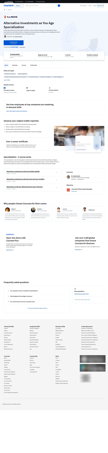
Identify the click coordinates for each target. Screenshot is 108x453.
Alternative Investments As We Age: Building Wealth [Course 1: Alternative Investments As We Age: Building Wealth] (23, 171)
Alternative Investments (9, 73)
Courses (24, 65)
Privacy (57, 365)
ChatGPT (6, 328)
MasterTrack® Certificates (9, 374)
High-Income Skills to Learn (87, 330)
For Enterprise (7, 378)
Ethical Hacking (7, 339)
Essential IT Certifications (87, 328)
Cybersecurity (7, 335)
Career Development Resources (88, 344)
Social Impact (7, 388)
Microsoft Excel (33, 344)
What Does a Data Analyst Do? (88, 342)
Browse (9, 9)
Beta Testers (32, 362)
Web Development (8, 349)
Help (57, 367)
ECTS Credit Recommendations (11, 392)
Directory (58, 376)
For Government (8, 381)
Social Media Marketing (61, 349)
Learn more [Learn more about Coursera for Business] (79, 249)
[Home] (4, 9)
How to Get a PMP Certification (88, 333)
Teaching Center (33, 372)
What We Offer (7, 360)
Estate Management (22, 73)
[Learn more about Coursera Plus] (22, 47)
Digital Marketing (59, 330)
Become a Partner (8, 385)
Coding (5, 330)
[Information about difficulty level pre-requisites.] (51, 57)
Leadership (6, 362)
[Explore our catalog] (19, 5)
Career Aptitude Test (86, 346)
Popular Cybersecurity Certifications (89, 337)
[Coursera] (8, 5)
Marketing (58, 344)
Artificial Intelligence (34, 328)
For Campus (7, 383)
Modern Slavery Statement (62, 381)
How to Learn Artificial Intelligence (89, 335)
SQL (31, 349)
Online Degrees (83, 5)
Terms (57, 362)
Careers (90, 5)
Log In (94, 5)
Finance (57, 335)
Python (5, 346)
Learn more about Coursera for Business (16, 111)
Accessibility (58, 369)
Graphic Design (59, 339)
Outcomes (14, 65)
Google (57, 337)
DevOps (6, 337)
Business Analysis (34, 333)
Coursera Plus (7, 369)
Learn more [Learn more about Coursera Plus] (10, 250)
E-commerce (58, 333)
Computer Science (8, 333)
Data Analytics (33, 335)
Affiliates (57, 378)
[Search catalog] (42, 5)
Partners (32, 360)
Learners (32, 358)
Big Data (32, 330)
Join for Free (100, 5)
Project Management (60, 346)
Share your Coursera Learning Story (89, 349)
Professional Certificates (9, 372)
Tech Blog (32, 369)
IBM (56, 342)
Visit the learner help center (81, 294)
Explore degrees (45, 247)
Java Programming (8, 344)
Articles (57, 374)
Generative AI (7, 342)
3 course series (15, 54)
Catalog (6, 367)
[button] (7, 80)
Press (57, 358)
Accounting (58, 328)
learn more (87, 299)
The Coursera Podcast (35, 367)
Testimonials (33, 65)
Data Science (33, 337)
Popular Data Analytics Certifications (89, 339)
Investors (58, 360)
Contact (57, 372)
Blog (31, 365)
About (6, 65)
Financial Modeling (34, 339)
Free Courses (7, 390)
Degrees (6, 376)
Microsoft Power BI (34, 346)
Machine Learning (34, 342)
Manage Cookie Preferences (62, 383)
